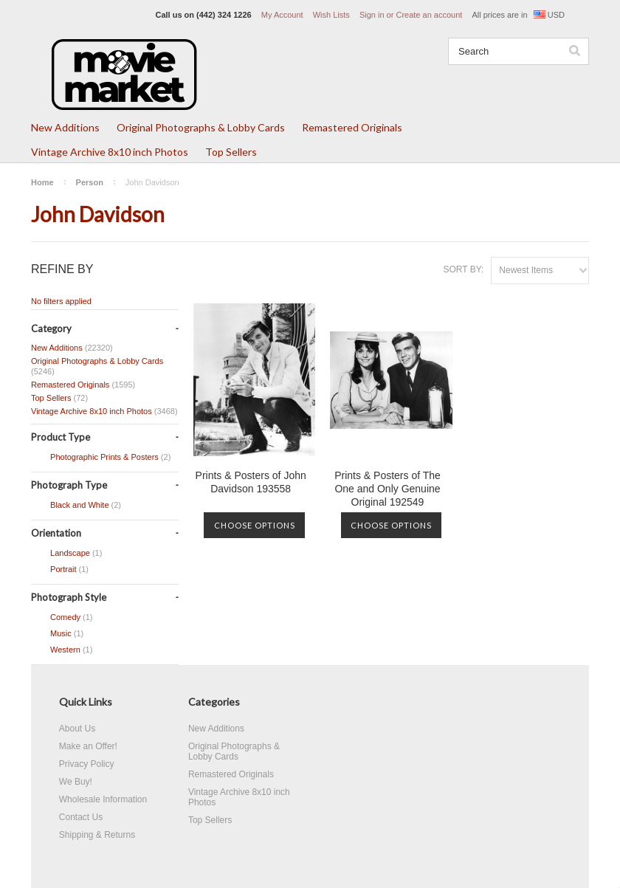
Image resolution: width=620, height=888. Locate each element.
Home (42, 182)
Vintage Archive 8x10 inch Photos (109, 151)
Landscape (66, 553)
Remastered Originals (352, 127)
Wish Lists (331, 14)
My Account (282, 14)
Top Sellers (231, 151)
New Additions (65, 127)
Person (89, 182)
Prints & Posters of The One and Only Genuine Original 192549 (387, 488)
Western (61, 650)
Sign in (372, 14)
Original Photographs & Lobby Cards (201, 127)
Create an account (429, 14)
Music (57, 634)
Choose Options (254, 525)
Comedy (62, 617)
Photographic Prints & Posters (100, 457)
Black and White (76, 505)
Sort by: (463, 269)
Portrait (60, 569)
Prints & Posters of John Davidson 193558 (251, 482)
